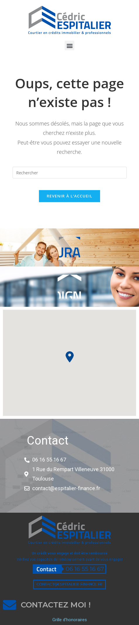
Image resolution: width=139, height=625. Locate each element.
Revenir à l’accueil (69, 196)
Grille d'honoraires (69, 619)
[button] (69, 45)
